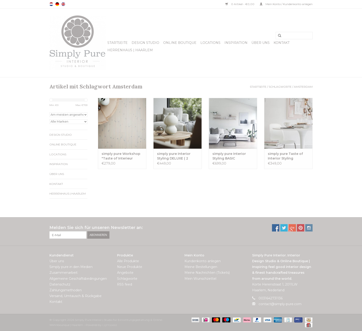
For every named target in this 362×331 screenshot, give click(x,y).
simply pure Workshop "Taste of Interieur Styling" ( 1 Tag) (121, 156)
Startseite (117, 43)
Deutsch (57, 4)
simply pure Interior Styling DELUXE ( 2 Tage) (173, 156)
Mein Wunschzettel (200, 279)
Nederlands (51, 4)
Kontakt (282, 43)
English (63, 4)
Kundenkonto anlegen (202, 261)
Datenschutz (59, 284)
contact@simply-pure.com (280, 304)
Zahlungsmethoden (65, 290)
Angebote (125, 273)
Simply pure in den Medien (71, 267)
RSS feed (124, 284)
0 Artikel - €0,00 (240, 4)
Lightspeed (109, 325)
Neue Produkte (129, 267)
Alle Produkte (128, 261)
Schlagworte (280, 86)
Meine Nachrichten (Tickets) (207, 273)
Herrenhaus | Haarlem (130, 50)
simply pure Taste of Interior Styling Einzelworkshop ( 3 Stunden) (285, 156)
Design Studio (145, 43)
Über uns (260, 43)
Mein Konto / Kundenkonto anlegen (286, 4)
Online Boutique (179, 43)
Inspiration (235, 43)
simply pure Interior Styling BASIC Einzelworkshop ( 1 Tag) (232, 156)
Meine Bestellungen (200, 267)
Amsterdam (303, 86)
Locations (210, 43)
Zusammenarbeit (63, 273)
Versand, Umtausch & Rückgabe (75, 296)
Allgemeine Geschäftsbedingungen (78, 279)
